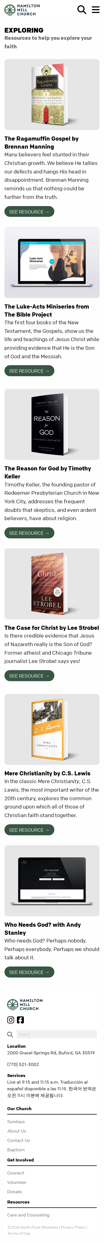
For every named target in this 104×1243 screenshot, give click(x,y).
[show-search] (79, 9)
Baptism (16, 1149)
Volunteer (17, 1182)
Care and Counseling (28, 1215)
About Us (16, 1131)
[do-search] (57, 1034)
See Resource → (29, 212)
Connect (15, 1173)
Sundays (16, 1121)
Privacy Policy (73, 1226)
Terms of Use (19, 1233)
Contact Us (18, 1140)
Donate (14, 1191)
